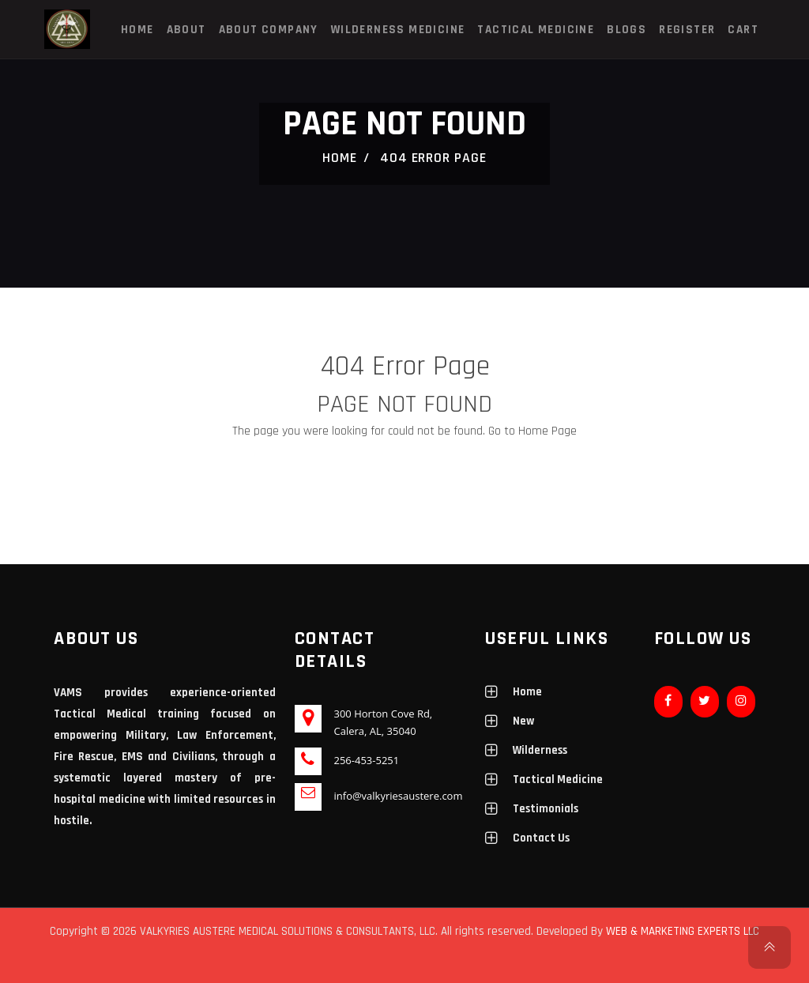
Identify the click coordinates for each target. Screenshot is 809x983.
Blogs (626, 29)
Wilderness (540, 750)
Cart (743, 29)
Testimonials (545, 808)
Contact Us (541, 838)
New (523, 721)
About (186, 29)
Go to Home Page (532, 431)
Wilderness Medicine (398, 29)
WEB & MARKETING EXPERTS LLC (682, 931)
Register (687, 29)
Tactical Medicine (535, 29)
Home (137, 29)
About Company (268, 29)
